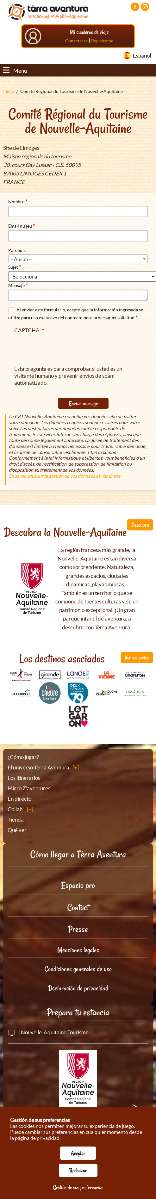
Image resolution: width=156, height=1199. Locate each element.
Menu (15, 71)
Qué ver (17, 830)
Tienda (16, 820)
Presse (78, 929)
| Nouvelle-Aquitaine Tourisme (48, 1032)
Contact (78, 907)
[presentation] (62, 348)
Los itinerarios (24, 778)
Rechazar (78, 1170)
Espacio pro (78, 885)
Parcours (17, 250)
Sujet (13, 267)
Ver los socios (137, 657)
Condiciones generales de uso (78, 969)
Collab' (16, 809)
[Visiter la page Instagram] (145, 7)
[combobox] (78, 258)
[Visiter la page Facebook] (135, 7)
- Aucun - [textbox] (21, 259)
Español (142, 55)
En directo (19, 799)
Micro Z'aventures (29, 788)
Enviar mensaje (83, 403)
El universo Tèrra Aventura (38, 767)
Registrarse (102, 40)
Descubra (140, 525)
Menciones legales (78, 950)
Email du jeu (20, 226)
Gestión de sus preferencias (78, 1187)
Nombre (16, 201)
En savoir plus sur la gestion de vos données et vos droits (64, 476)
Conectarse (76, 40)
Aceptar (78, 1153)
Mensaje (16, 285)
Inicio (8, 91)
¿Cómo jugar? (23, 757)
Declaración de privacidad (78, 988)
